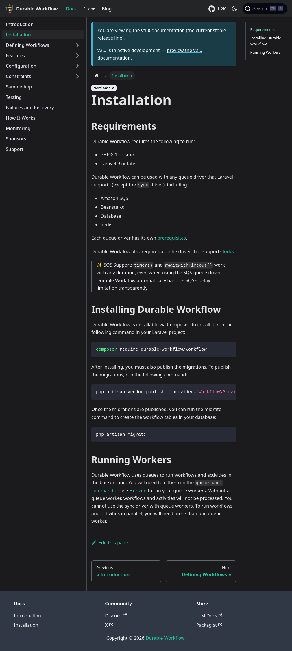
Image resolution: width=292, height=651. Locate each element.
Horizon (137, 490)
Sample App (19, 87)
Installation (18, 35)
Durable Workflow (165, 638)
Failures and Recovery (30, 107)
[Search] (265, 8)
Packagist (209, 625)
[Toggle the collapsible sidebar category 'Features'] (77, 55)
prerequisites (171, 238)
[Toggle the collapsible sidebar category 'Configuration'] (77, 66)
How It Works (20, 118)
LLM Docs (209, 616)
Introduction (20, 24)
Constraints (18, 76)
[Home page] (96, 75)
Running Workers (265, 52)
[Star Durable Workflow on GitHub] (217, 8)
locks (228, 251)
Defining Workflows (27, 45)
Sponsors (16, 139)
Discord (116, 616)
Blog (107, 8)
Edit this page (109, 542)
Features (15, 55)
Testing (14, 97)
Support (14, 149)
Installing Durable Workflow (265, 41)
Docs (71, 8)
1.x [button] (87, 8)
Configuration (21, 66)
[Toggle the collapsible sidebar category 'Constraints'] (77, 76)
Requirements (262, 29)
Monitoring (18, 128)
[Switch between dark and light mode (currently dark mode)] (234, 8)
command (102, 490)
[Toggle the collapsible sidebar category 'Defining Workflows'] (77, 45)
